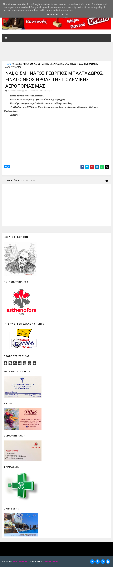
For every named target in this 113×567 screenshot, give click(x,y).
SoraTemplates (20, 562)
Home (8, 64)
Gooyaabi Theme (50, 562)
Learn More (52, 14)
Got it (65, 14)
